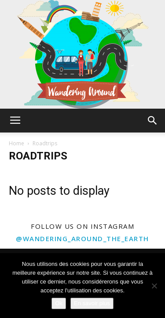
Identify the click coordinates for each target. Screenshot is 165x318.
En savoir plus (92, 303)
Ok (58, 303)
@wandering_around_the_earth (82, 238)
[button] (152, 120)
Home (16, 143)
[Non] (154, 285)
